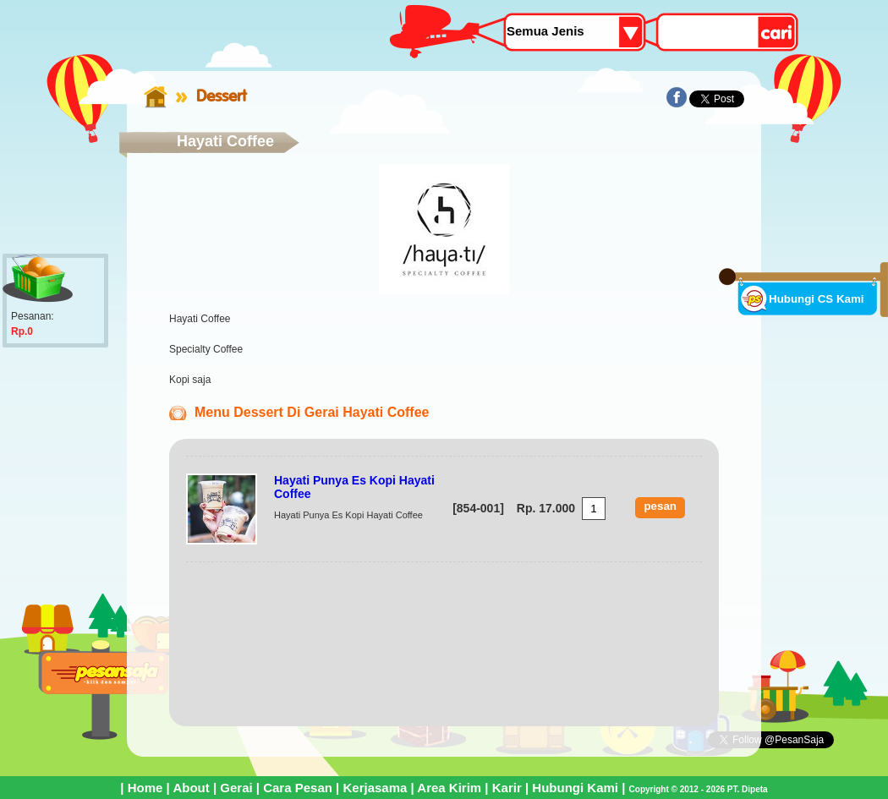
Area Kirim (449, 787)
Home (145, 787)
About (191, 787)
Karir (507, 787)
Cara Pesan (297, 787)
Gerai (236, 787)
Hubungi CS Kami (816, 299)
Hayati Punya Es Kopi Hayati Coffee (354, 487)
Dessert (221, 95)
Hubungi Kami (575, 787)
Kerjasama (375, 787)
